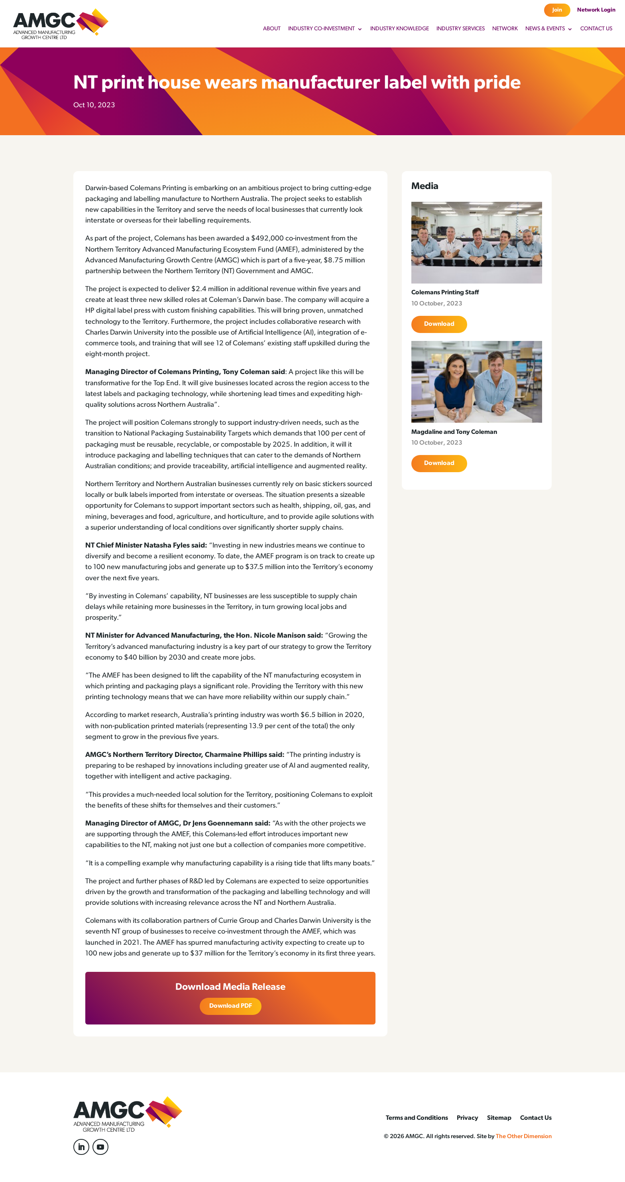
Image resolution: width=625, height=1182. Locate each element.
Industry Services (460, 29)
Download (439, 324)
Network (505, 29)
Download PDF (230, 1006)
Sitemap (499, 1118)
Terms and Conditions (417, 1118)
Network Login (596, 10)
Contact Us (596, 29)
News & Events (545, 29)
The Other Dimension (524, 1137)
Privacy (467, 1118)
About (272, 29)
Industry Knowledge (399, 29)
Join (557, 10)
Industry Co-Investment (321, 29)
